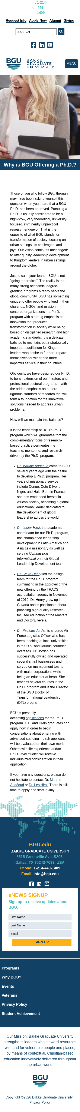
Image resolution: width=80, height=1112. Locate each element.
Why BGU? (11, 977)
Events (8, 986)
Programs (10, 968)
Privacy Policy (14, 1004)
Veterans (9, 995)
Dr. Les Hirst (38, 785)
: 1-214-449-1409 (41, 8)
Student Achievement (21, 1013)
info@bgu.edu (46, 874)
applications (35, 718)
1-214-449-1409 (46, 868)
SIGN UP (42, 942)
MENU (72, 63)
